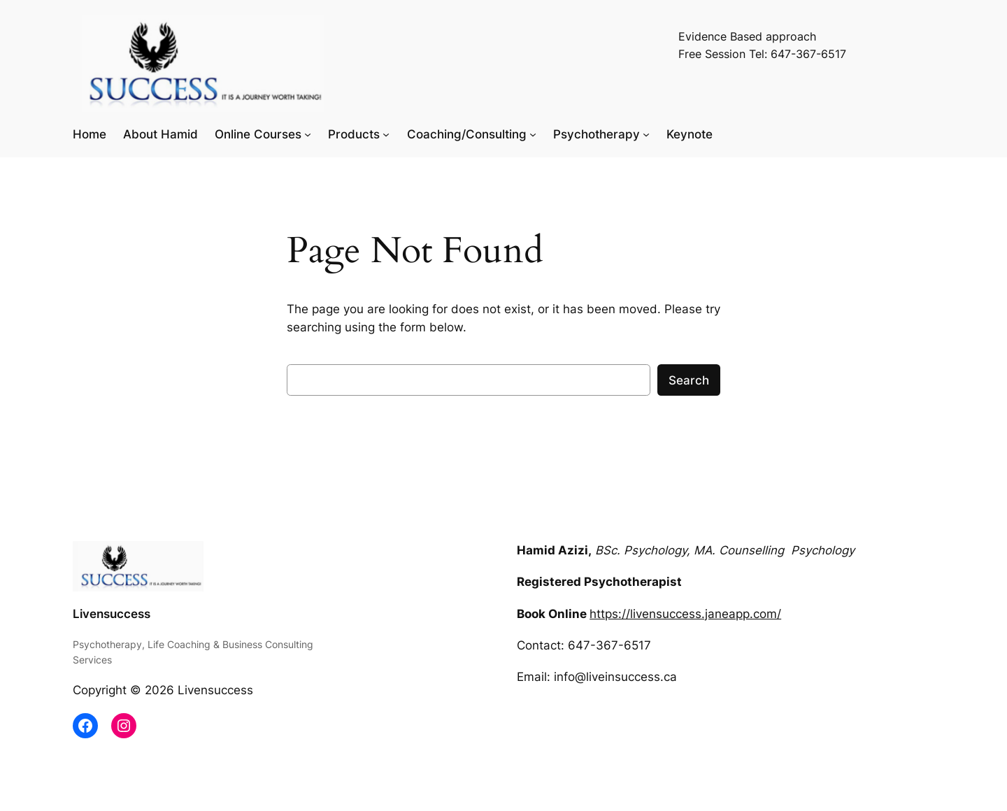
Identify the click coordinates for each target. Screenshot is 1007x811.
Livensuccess (111, 614)
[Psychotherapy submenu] (646, 134)
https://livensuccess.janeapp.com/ (685, 614)
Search (689, 380)
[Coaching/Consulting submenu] (532, 134)
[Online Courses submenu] (307, 134)
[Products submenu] (386, 134)
